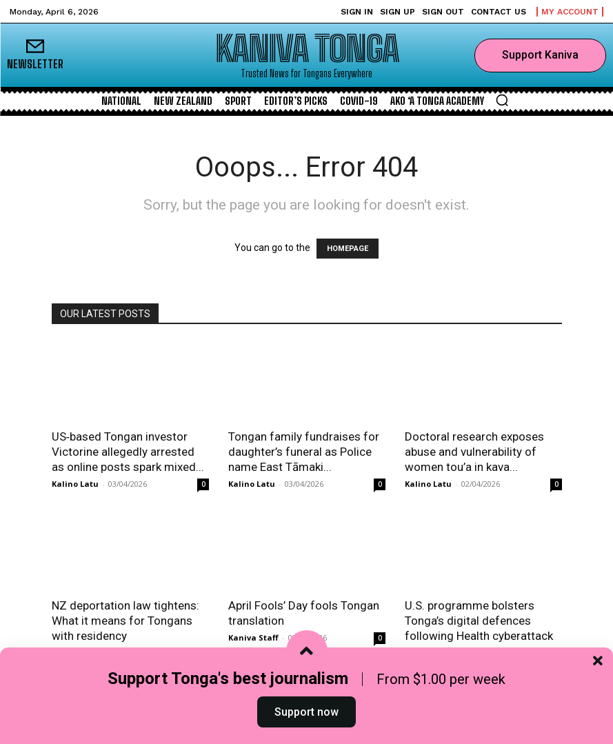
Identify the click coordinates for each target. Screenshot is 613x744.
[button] (502, 100)
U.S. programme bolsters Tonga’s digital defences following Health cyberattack (479, 621)
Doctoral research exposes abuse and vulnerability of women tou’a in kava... (474, 452)
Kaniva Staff (253, 637)
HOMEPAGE (347, 248)
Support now (306, 711)
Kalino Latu (75, 484)
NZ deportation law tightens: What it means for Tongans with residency (125, 621)
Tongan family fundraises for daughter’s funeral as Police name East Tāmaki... (303, 452)
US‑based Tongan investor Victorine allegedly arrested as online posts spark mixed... (128, 452)
